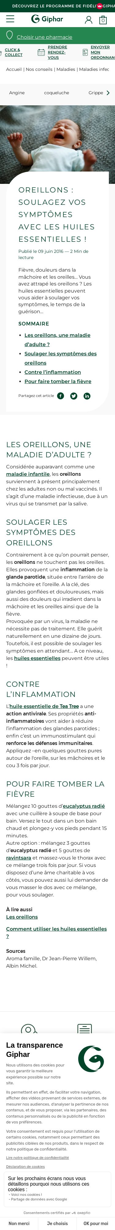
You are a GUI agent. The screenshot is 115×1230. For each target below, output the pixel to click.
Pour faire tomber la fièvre (58, 381)
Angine (17, 92)
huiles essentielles (37, 658)
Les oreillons (22, 917)
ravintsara (18, 858)
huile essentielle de (44, 706)
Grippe (96, 92)
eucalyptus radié (84, 806)
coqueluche (56, 92)
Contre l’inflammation (53, 372)
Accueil (14, 69)
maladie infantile (28, 474)
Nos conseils (39, 69)
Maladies (65, 69)
